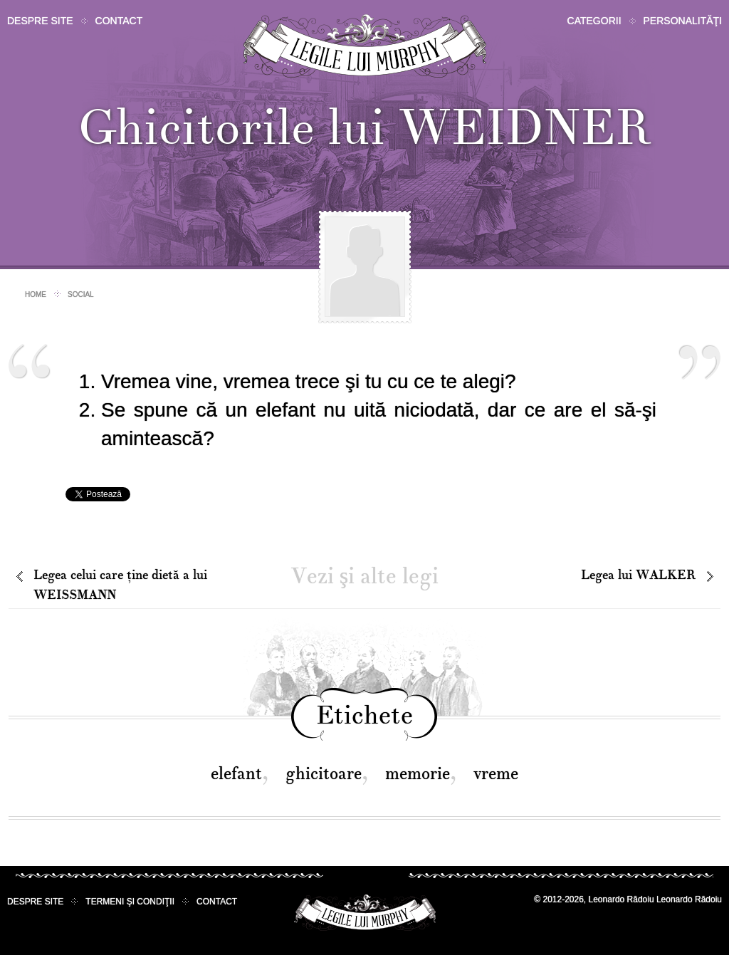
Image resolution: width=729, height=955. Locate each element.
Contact (119, 20)
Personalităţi (683, 20)
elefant (236, 774)
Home (35, 294)
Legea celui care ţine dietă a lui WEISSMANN (120, 585)
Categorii (594, 20)
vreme (495, 774)
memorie (417, 774)
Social (81, 294)
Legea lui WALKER (638, 575)
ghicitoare (323, 774)
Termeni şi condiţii (129, 902)
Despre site (40, 20)
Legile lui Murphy (364, 46)
